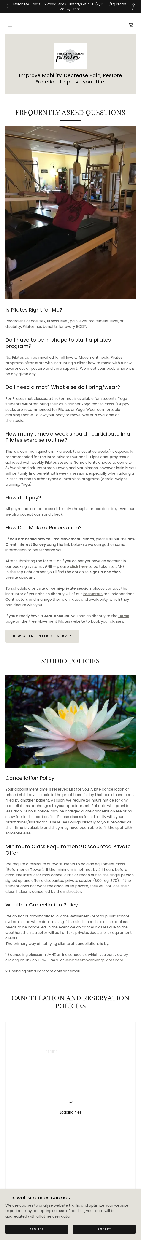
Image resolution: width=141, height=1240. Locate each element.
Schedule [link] (70, 1134)
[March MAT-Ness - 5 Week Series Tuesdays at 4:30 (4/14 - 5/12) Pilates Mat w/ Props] (70, 6)
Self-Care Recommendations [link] (70, 1147)
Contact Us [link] (70, 1153)
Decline (36, 1229)
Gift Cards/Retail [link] (70, 1140)
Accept (104, 1229)
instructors (93, 594)
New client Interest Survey (42, 636)
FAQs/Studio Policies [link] (70, 1160)
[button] (10, 25)
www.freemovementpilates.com (94, 960)
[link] (131, 25)
